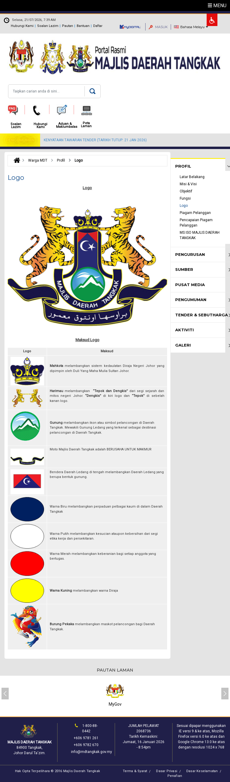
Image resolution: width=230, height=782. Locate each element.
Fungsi (185, 198)
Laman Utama (15, 160)
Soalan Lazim (47, 26)
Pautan (67, 26)
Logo (184, 206)
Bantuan (83, 26)
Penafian (174, 776)
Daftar (97, 26)
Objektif (186, 191)
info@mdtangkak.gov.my (91, 752)
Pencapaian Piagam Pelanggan (196, 222)
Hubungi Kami (22, 26)
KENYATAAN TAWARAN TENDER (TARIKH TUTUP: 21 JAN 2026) (95, 140)
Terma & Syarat (135, 771)
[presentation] (5, 693)
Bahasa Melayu (192, 27)
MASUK (158, 27)
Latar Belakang (192, 177)
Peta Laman (86, 125)
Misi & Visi (188, 184)
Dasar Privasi (166, 771)
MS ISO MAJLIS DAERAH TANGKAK (200, 235)
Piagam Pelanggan (195, 213)
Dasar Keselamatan (202, 771)
